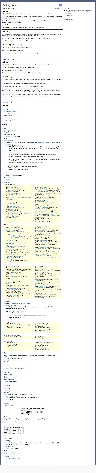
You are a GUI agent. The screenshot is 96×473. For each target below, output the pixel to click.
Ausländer (15, 213)
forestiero (49, 228)
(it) (44, 187)
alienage (8, 179)
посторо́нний (38, 210)
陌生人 (27, 197)
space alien (8, 180)
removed (22, 311)
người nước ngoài (46, 257)
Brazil (7, 448)
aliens (11, 140)
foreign (11, 396)
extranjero (42, 252)
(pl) (42, 200)
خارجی (41, 238)
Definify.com (46, 468)
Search (24, 1)
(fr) (15, 207)
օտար (13, 188)
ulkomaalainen (22, 246)
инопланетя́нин (44, 286)
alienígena (43, 282)
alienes (37, 412)
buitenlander (13, 242)
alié (22, 327)
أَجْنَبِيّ (11, 227)
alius (5, 444)
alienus (46, 196)
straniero (41, 187)
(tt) (45, 218)
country (20, 145)
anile (17, 368)
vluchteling (9, 243)
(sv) (45, 217)
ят (38, 218)
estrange (15, 358)
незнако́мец (43, 207)
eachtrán (40, 268)
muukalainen (13, 206)
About (48, 469)
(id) (45, 336)
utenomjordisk (44, 329)
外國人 (13, 236)
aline (7, 368)
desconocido (43, 215)
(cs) (14, 202)
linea (23, 368)
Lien (67, 24)
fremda (13, 345)
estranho (43, 201)
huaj (12, 186)
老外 (16, 237)
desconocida (53, 215)
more (14, 303)
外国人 (42, 188)
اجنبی (40, 221)
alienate (21, 358)
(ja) (45, 188)
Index (28, 1)
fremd (7, 174)
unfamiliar (11, 311)
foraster (8, 194)
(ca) (15, 193)
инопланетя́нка (39, 287)
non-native (16, 396)
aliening (40, 355)
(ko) (44, 193)
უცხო (12, 210)
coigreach (45, 213)
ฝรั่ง (39, 254)
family (39, 142)
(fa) (44, 238)
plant (16, 142)
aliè (11, 327)
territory (55, 142)
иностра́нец (43, 247)
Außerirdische (25, 293)
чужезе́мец (38, 248)
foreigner (9, 145)
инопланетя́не (39, 289)
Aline (10, 368)
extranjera (51, 252)
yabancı (41, 220)
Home (21, 1)
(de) (17, 212)
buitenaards (12, 284)
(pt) (47, 201)
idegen (13, 217)
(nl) (17, 203)
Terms (51, 469)
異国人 (57, 190)
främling (42, 217)
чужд (13, 324)
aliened (5, 356)
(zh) (15, 197)
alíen (14, 111)
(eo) (16, 345)
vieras (11, 346)
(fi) (18, 206)
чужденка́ (8, 191)
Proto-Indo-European (19, 444)
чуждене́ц (14, 190)
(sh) (52, 214)
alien (9, 111)
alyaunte (8, 136)
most (26, 303)
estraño (12, 209)
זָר (11, 259)
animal (12, 142)
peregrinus (41, 196)
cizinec (11, 202)
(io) (43, 186)
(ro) (45, 203)
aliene (7, 363)
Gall (58, 251)
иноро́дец (54, 248)
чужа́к (41, 205)
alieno (49, 269)
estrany (12, 193)
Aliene (68, 22)
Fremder (22, 212)
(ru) (44, 205)
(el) (13, 214)
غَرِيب (11, 187)
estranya (20, 193)
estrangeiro (44, 243)
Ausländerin (26, 213)
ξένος (11, 214)
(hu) (16, 217)
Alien (9, 130)
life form (10, 165)
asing (42, 336)
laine (20, 368)
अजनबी (11, 216)
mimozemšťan (13, 281)
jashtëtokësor (14, 266)
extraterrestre (13, 273)
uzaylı (41, 297)
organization (48, 142)
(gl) (15, 209)
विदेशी (10, 260)
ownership (18, 360)
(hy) (17, 188)
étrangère (20, 207)
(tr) (44, 220)
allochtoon (21, 242)
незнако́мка (38, 208)
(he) (13, 259)
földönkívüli (15, 298)
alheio (42, 348)
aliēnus (8, 390)
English (8, 443)
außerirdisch (14, 329)
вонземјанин (45, 197)
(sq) (14, 186)
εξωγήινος (12, 295)
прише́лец (53, 205)
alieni (7, 286)
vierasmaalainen (10, 247)
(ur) (43, 221)
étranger (12, 207)
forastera (16, 194)
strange (16, 311)
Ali (15, 120)
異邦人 (48, 191)
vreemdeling (13, 203)
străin (42, 203)
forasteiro (53, 243)
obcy (40, 200)
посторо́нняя (38, 211)
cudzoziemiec (42, 240)
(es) (47, 215)
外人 (36, 190)
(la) (49, 196)
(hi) (13, 260)
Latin (5, 390)
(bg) (18, 190)
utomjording (43, 296)
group (43, 142)
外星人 (13, 276)
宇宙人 (26, 276)
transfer (12, 360)
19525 (37, 397)
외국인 (41, 193)
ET (7, 458)
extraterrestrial (18, 165)
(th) (41, 254)
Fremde (8, 213)
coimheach (52, 213)
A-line (13, 368)
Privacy (45, 469)
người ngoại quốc (55, 257)
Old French (33, 443)
